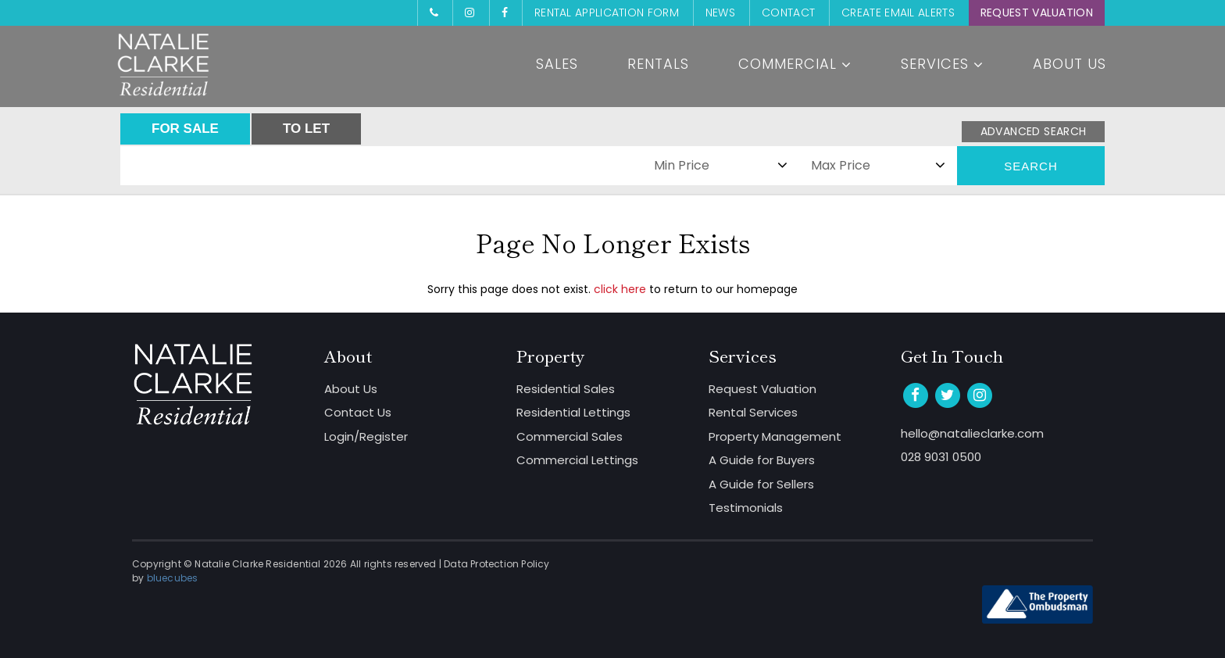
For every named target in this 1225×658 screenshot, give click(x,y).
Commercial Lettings (577, 460)
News (720, 12)
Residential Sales (565, 389)
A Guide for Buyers (762, 460)
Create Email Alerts (898, 12)
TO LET (306, 128)
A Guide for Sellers (761, 484)
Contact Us (357, 412)
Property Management (775, 436)
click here (620, 289)
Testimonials (746, 507)
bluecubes (172, 578)
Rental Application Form (606, 12)
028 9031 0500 (941, 457)
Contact (788, 12)
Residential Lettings (573, 412)
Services (942, 63)
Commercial (795, 63)
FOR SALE (185, 128)
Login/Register (366, 436)
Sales (557, 63)
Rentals (658, 63)
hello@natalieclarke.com (972, 433)
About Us (1069, 63)
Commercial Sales (569, 436)
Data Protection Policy (496, 563)
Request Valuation (1036, 12)
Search (1031, 166)
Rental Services (753, 412)
